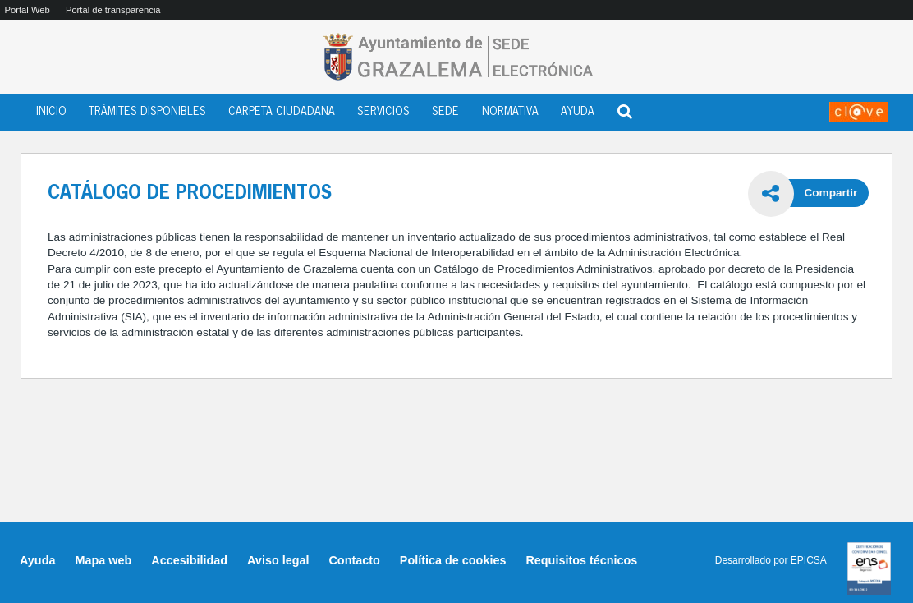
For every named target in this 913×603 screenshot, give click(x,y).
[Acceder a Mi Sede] (858, 112)
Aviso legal (278, 560)
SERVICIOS (383, 111)
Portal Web (27, 10)
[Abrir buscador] (624, 109)
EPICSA (809, 560)
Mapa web (103, 560)
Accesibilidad (189, 560)
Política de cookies (453, 560)
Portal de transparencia (113, 10)
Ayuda (37, 560)
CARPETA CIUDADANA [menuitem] (281, 111)
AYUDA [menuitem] (577, 111)
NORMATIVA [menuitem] (510, 111)
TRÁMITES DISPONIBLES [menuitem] (147, 111)
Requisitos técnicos (581, 560)
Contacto (353, 560)
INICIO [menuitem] (51, 111)
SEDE (445, 111)
